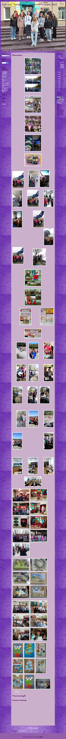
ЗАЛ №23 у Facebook (4, 76)
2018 (59, 87)
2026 (59, 56)
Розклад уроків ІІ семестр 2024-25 (28, 50)
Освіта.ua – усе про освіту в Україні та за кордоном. (5, 89)
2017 (59, 89)
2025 (59, 72)
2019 (59, 85)
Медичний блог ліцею (5, 85)
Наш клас (18, 50)
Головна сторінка (6, 50)
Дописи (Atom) (22, 731)
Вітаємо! (4, 104)
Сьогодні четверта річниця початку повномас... (61, 65)
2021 (59, 80)
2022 (59, 78)
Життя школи (12, 50)
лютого (61, 58)
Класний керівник (38, 50)
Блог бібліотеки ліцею (4, 80)
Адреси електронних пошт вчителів (49, 50)
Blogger (41, 737)
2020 (59, 83)
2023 (59, 76)
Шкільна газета (5, 83)
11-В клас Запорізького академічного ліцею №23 (29, 4)
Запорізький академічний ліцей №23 (4, 73)
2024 (59, 74)
